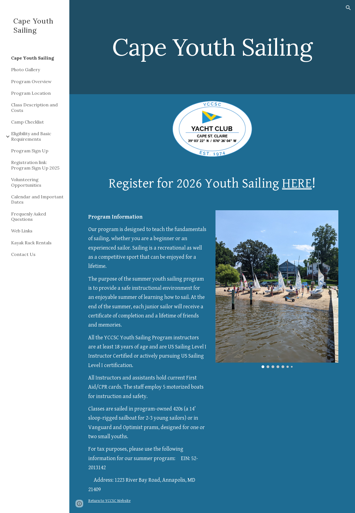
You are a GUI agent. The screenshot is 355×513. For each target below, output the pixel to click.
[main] (212, 47)
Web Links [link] (21, 231)
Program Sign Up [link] (29, 150)
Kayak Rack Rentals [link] (31, 242)
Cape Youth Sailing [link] (32, 58)
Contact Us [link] (23, 254)
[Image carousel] (277, 289)
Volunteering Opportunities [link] (26, 182)
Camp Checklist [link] (27, 122)
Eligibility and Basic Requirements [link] (31, 136)
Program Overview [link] (31, 81)
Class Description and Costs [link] (34, 107)
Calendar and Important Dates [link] (37, 199)
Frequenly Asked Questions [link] (28, 216)
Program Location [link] (31, 93)
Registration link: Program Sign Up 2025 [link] (35, 165)
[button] (348, 7)
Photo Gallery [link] (25, 69)
